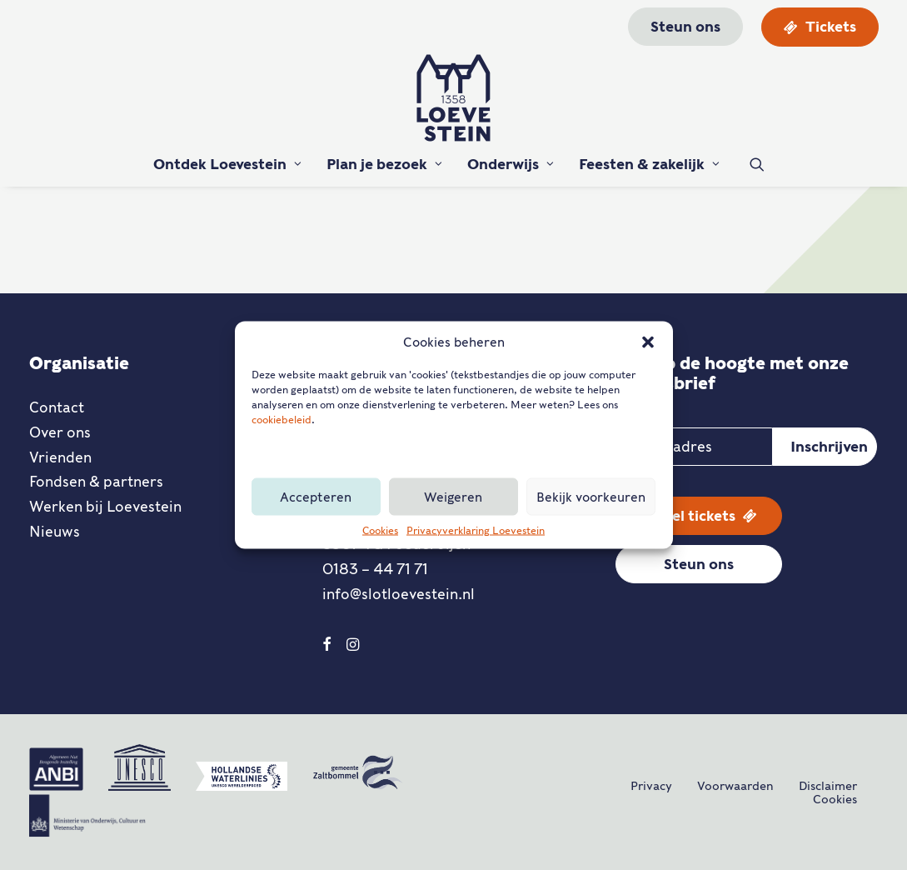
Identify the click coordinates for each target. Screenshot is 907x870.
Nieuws (54, 531)
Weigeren (453, 496)
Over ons (60, 432)
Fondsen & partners (96, 481)
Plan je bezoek (384, 164)
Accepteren (315, 496)
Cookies (380, 530)
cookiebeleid (281, 419)
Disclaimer (828, 785)
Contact (56, 407)
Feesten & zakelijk (649, 164)
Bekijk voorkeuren (590, 496)
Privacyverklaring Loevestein (475, 530)
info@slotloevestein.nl (398, 594)
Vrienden (60, 457)
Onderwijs (510, 164)
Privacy (651, 785)
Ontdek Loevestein (227, 164)
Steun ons (699, 564)
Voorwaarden (735, 785)
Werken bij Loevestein (105, 506)
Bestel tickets (698, 516)
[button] (648, 342)
